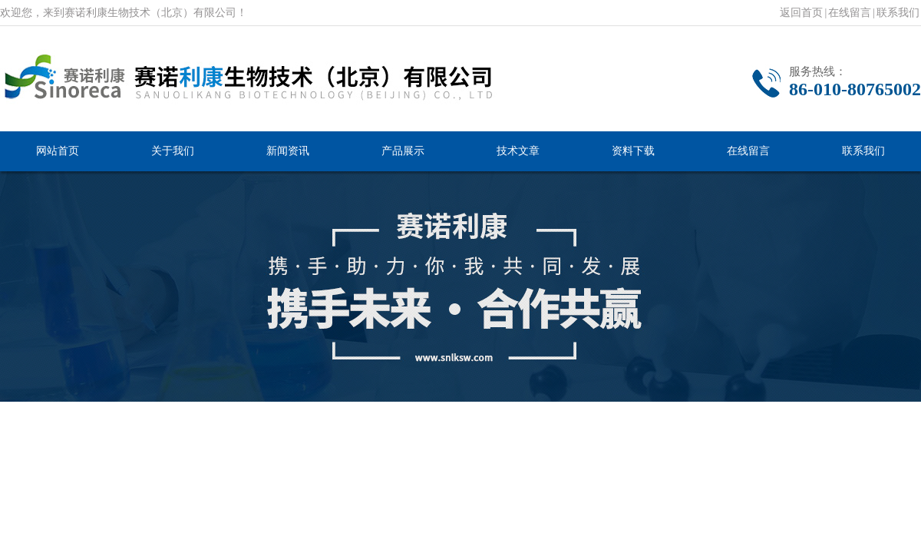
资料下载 (633, 151)
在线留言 (849, 12)
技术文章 (518, 151)
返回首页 (801, 12)
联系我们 (897, 12)
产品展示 (402, 151)
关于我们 (172, 151)
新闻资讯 (287, 151)
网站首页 (57, 151)
